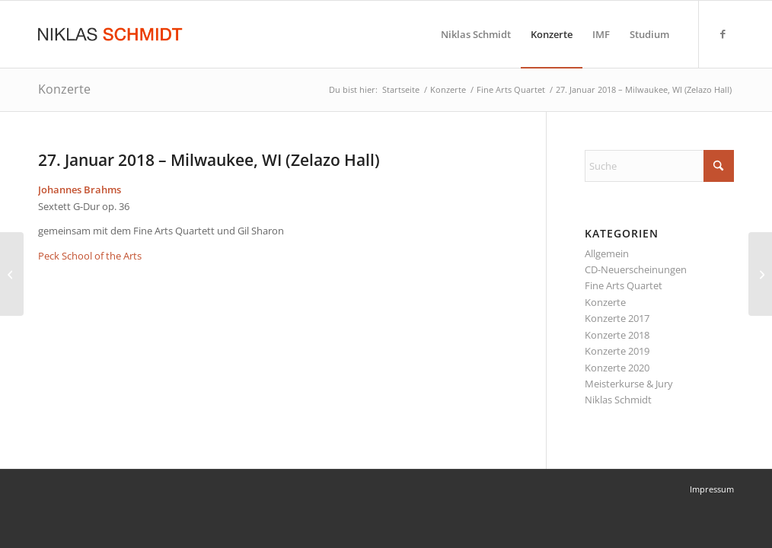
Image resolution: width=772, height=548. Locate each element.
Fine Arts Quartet (623, 285)
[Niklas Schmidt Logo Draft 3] (111, 34)
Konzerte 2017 (617, 318)
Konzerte (64, 89)
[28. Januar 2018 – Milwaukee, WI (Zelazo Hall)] (760, 274)
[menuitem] (476, 34)
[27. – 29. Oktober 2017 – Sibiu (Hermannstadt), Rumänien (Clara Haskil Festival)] (12, 274)
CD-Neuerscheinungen (636, 269)
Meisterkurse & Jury (629, 383)
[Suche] (659, 166)
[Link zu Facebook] (722, 33)
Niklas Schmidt (618, 399)
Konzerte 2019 (617, 351)
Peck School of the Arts (90, 256)
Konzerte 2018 (617, 335)
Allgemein (607, 253)
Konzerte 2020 (617, 367)
